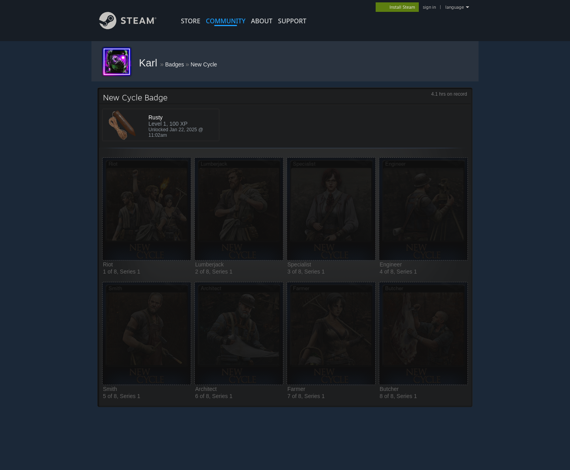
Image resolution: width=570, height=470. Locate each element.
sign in (429, 7)
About (261, 21)
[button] (146, 208)
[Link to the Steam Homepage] (134, 27)
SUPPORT (292, 21)
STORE (190, 21)
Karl (149, 63)
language (454, 7)
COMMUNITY (225, 21)
